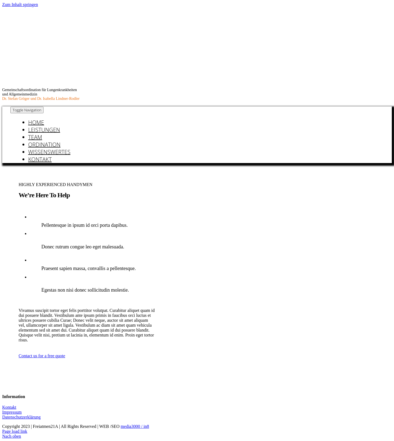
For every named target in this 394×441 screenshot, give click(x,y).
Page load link (14, 431)
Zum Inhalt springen (20, 4)
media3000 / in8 (135, 426)
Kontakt (9, 407)
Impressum (12, 412)
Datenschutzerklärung (21, 417)
